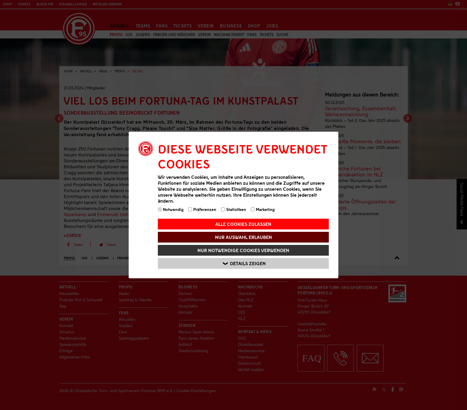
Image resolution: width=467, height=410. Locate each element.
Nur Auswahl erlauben (243, 237)
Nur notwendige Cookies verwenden (243, 250)
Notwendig (170, 209)
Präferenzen (202, 209)
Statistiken (233, 209)
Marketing (263, 209)
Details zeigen (244, 263)
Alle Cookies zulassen (243, 224)
